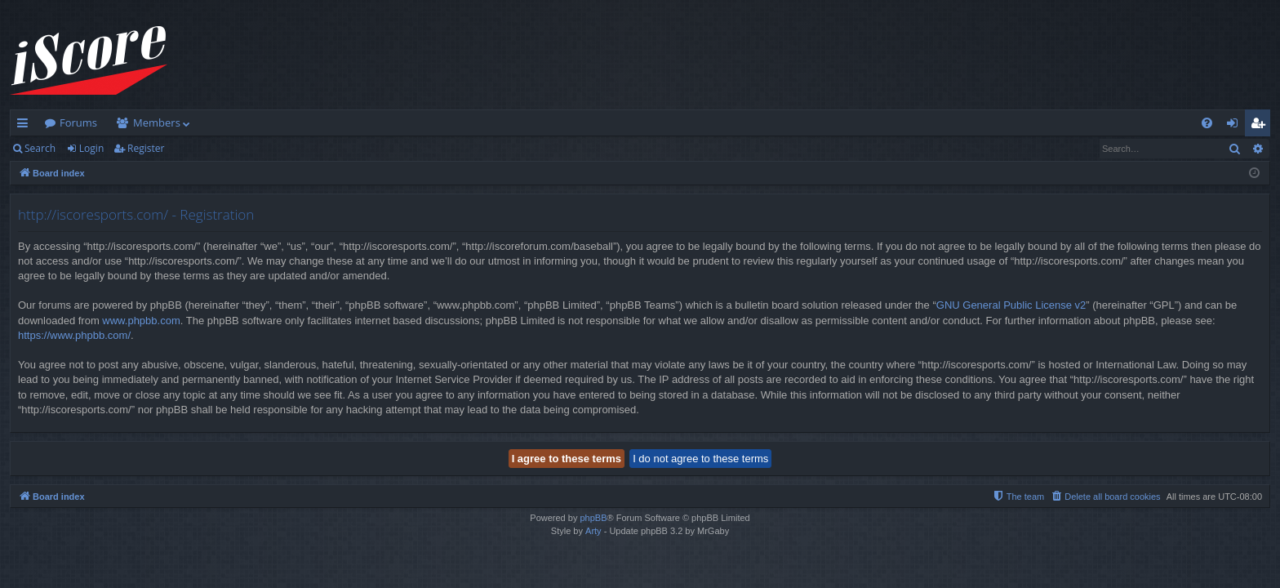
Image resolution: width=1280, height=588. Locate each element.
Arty (593, 531)
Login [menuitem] (1235, 125)
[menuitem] (1207, 122)
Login (91, 148)
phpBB (593, 518)
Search (40, 148)
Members (156, 122)
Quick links (25, 125)
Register (145, 148)
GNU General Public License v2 (1011, 305)
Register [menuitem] (1261, 125)
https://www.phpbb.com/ (74, 335)
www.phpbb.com (141, 320)
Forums (78, 122)
